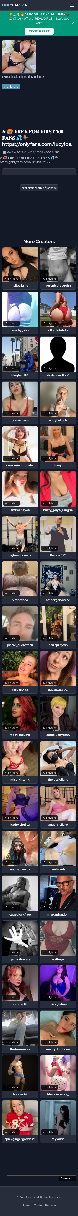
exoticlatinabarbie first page (39, 188)
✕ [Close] (72, 23)
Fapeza (14, 5)
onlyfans (13, 86)
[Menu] (72, 5)
